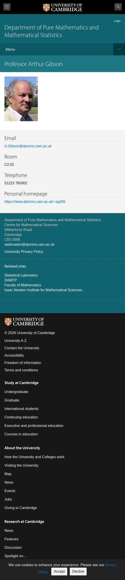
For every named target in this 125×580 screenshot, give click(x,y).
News (8, 482)
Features (11, 539)
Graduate (11, 400)
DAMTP (10, 280)
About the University (22, 447)
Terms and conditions (21, 370)
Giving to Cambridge (20, 508)
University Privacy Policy (23, 252)
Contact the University (21, 348)
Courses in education (21, 434)
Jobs (8, 499)
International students (21, 409)
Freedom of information (22, 363)
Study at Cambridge (21, 382)
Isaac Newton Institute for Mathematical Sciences (43, 290)
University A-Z (15, 341)
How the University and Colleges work (34, 457)
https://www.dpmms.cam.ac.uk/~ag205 (34, 202)
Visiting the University (21, 465)
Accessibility (14, 355)
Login (117, 21)
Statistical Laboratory (21, 275)
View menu (6, 7)
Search (118, 6)
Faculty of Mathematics (22, 285)
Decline (78, 571)
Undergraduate (16, 392)
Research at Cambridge (24, 521)
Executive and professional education (33, 426)
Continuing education (21, 417)
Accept (59, 571)
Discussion (13, 547)
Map (7, 474)
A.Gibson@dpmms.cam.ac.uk (28, 146)
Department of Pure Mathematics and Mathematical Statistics (51, 31)
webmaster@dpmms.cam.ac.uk (29, 244)
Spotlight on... (15, 556)
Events (9, 491)
